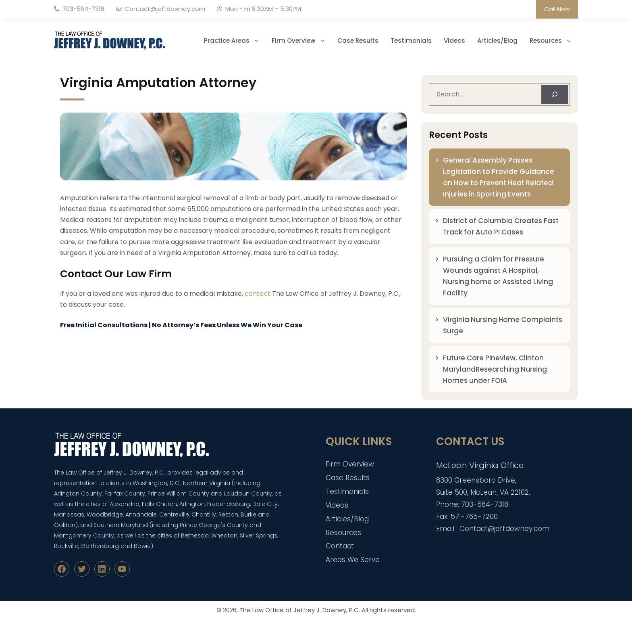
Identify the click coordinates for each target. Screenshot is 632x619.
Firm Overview (301, 41)
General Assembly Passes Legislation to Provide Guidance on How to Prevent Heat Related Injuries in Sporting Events (498, 177)
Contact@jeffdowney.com (165, 8)
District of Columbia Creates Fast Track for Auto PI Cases (501, 226)
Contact (340, 546)
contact (257, 293)
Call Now (557, 9)
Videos (454, 40)
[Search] (554, 94)
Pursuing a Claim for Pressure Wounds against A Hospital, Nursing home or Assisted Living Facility (498, 276)
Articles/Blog (497, 40)
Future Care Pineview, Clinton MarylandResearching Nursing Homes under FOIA (495, 369)
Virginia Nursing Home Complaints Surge (502, 325)
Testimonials (411, 40)
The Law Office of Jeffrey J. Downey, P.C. (299, 610)
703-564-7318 (83, 8)
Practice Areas (235, 41)
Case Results (357, 40)
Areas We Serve (353, 560)
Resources (554, 41)
